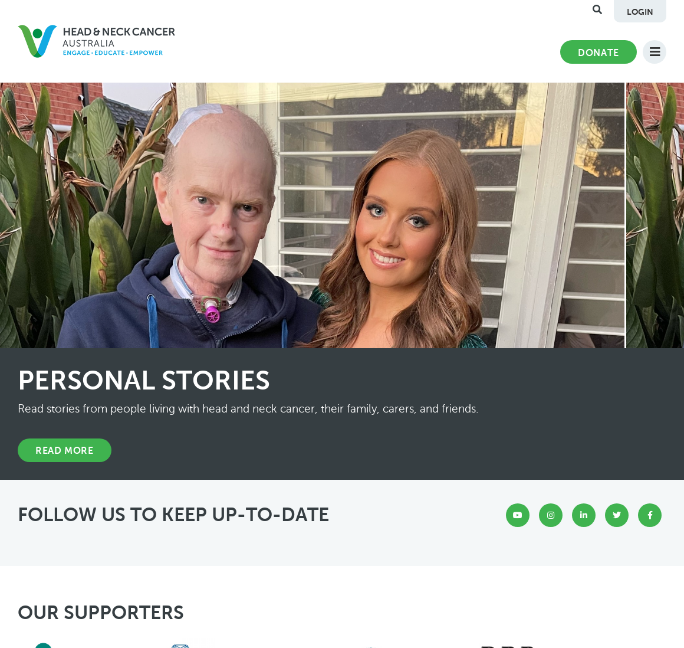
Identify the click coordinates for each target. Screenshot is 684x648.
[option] (342, 281)
